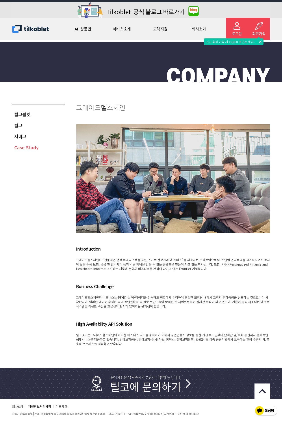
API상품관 (83, 29)
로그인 (237, 33)
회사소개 (199, 29)
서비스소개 (122, 29)
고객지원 (160, 29)
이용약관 (61, 406)
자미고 (20, 136)
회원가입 (258, 33)
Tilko (34, 29)
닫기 (260, 41)
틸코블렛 (22, 114)
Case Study (26, 147)
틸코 (18, 125)
